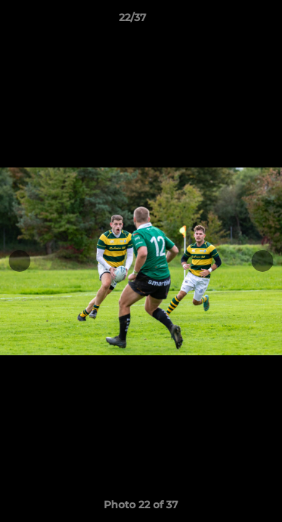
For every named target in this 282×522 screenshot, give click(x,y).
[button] (230, 21)
